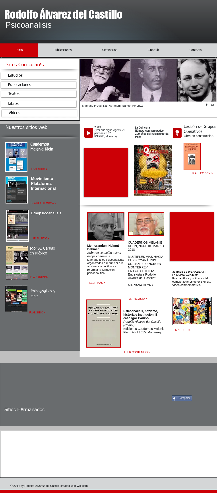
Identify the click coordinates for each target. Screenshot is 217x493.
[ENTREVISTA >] (138, 299)
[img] (46, 441)
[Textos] (38, 93)
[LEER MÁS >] (97, 283)
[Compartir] (182, 398)
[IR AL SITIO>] (41, 239)
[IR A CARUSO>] (39, 277)
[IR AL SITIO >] (39, 169)
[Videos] (39, 113)
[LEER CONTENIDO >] (137, 352)
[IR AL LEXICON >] (202, 174)
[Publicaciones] (38, 85)
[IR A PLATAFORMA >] (43, 203)
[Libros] (38, 103)
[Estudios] (39, 75)
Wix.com (82, 485)
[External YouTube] (105, 172)
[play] (207, 105)
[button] (148, 88)
